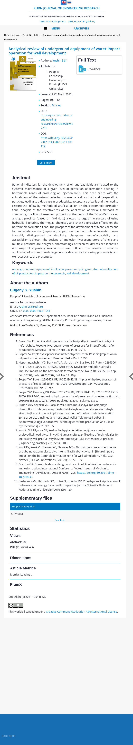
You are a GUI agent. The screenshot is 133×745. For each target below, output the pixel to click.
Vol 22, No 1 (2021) (31, 35)
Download (59, 520)
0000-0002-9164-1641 (36, 311)
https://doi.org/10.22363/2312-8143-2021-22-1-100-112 (57, 142)
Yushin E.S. (59, 60)
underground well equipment (31, 269)
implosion (57, 269)
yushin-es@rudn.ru (30, 306)
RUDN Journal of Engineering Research (66, 11)
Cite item (46, 162)
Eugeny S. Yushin (25, 290)
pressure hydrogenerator (81, 269)
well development (77, 273)
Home (7, 35)
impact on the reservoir (50, 273)
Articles (56, 105)
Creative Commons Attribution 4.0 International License (81, 611)
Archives (81, 28)
